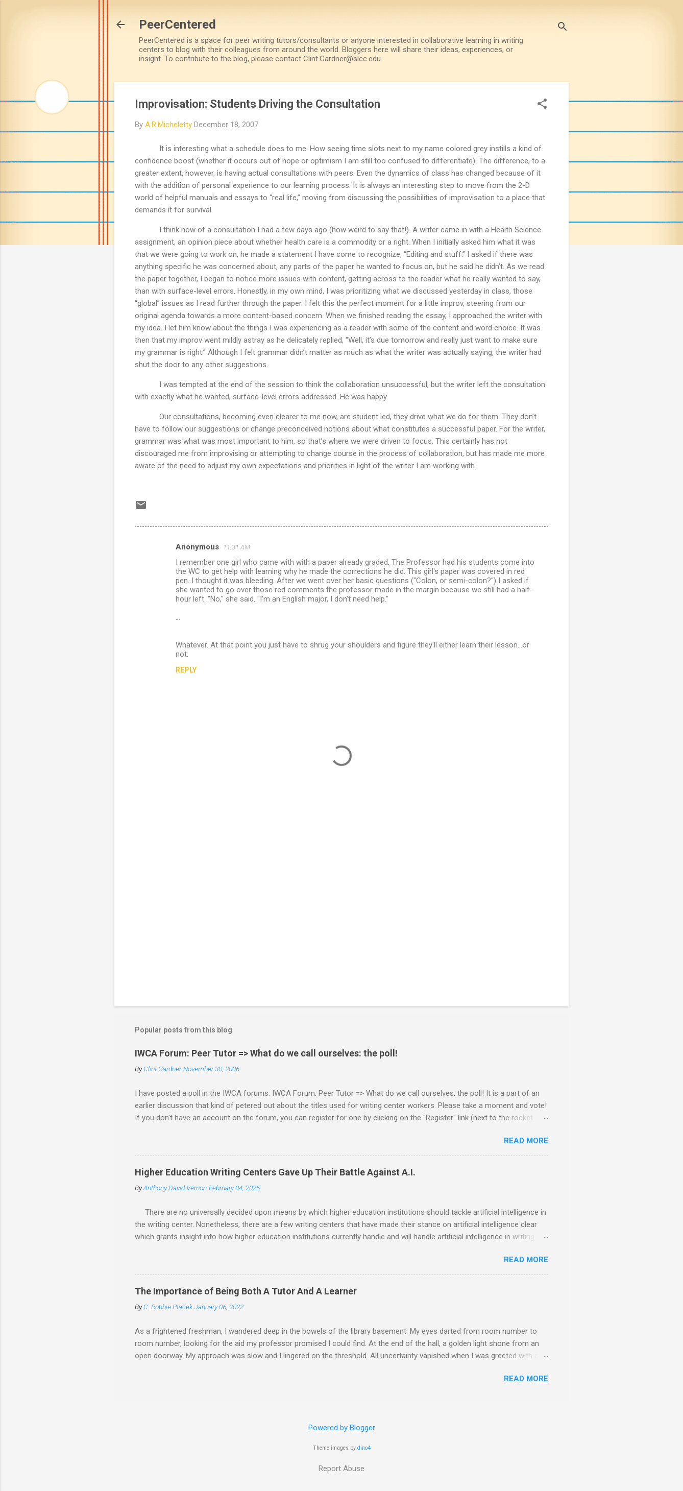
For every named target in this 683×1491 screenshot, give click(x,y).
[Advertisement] (341, 911)
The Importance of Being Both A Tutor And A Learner (246, 1291)
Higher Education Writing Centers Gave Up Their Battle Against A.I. (275, 1172)
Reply (186, 670)
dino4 (364, 1448)
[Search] (562, 27)
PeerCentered (177, 24)
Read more (526, 1140)
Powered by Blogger (341, 1427)
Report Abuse (341, 1468)
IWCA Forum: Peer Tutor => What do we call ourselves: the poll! (266, 1053)
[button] (542, 105)
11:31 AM (236, 547)
